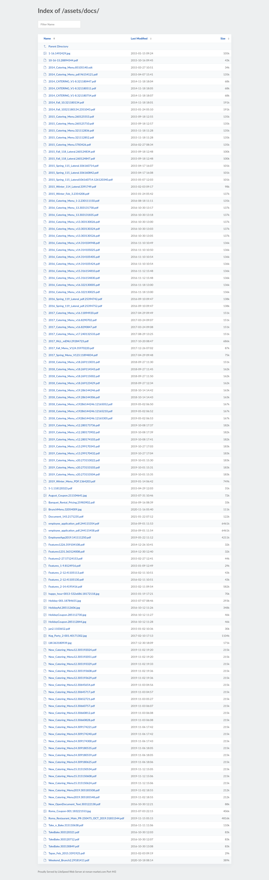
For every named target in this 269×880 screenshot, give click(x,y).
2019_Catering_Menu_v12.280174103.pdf (71, 439)
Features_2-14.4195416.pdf (62, 586)
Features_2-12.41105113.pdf (63, 572)
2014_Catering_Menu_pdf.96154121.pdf (70, 74)
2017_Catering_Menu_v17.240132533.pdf (71, 334)
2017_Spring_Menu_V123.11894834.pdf (70, 355)
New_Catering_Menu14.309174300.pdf (69, 741)
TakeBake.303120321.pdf (61, 832)
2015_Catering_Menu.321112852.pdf (68, 137)
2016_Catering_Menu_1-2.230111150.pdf (71, 200)
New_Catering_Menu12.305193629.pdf (69, 677)
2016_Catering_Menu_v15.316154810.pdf (71, 271)
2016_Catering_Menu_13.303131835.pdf (70, 214)
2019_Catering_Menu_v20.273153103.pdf (71, 467)
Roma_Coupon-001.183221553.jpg (67, 811)
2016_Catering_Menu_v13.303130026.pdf (71, 221)
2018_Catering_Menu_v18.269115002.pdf (71, 376)
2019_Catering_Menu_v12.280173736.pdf (71, 425)
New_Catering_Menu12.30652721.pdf (69, 699)
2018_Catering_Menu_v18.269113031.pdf (71, 362)
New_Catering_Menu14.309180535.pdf (69, 748)
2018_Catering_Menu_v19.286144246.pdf (71, 390)
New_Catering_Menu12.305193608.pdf (69, 670)
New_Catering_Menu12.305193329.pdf (69, 664)
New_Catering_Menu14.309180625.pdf (69, 762)
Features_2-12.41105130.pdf (63, 579)
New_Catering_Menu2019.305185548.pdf (71, 797)
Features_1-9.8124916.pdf (62, 565)
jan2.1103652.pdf (56, 628)
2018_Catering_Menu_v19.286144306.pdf (71, 397)
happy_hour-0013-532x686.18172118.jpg (71, 593)
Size (222, 38)
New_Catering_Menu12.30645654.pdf (69, 684)
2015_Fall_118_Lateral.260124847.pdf (69, 158)
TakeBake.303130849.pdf (61, 846)
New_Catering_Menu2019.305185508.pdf (71, 790)
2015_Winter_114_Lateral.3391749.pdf (69, 186)
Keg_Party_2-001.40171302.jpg (65, 635)
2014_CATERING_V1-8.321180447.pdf (69, 81)
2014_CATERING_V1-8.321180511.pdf (69, 88)
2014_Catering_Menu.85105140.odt (67, 67)
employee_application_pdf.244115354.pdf (71, 523)
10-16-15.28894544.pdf (60, 60)
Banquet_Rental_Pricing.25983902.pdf (69, 502)
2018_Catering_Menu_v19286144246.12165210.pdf (78, 411)
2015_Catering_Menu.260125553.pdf (68, 116)
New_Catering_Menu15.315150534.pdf (69, 769)
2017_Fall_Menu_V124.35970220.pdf (68, 348)
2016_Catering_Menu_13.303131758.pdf (70, 207)
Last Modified (139, 38)
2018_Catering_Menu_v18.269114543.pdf (71, 369)
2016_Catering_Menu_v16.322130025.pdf (71, 292)
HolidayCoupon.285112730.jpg (64, 614)
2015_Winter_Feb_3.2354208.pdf (66, 193)
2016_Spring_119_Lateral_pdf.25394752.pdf (72, 306)
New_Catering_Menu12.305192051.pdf (69, 656)
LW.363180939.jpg (57, 642)
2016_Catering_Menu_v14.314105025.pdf (71, 249)
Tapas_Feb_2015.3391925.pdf (64, 853)
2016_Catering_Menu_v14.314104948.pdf (71, 242)
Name (47, 38)
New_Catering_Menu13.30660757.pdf (69, 705)
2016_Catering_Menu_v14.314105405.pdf (71, 256)
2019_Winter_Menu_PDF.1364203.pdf (69, 481)
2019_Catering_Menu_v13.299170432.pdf (71, 453)
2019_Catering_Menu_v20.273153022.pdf (71, 460)
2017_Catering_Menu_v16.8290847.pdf (70, 327)
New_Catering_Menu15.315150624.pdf (69, 783)
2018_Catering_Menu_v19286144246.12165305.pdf (78, 418)
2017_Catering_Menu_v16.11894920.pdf (70, 312)
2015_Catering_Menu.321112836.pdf (68, 130)
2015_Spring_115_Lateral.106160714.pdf (71, 165)
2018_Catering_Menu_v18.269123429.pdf (71, 383)
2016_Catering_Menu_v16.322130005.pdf (71, 284)
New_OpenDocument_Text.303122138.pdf (71, 804)
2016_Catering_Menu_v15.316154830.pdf (71, 277)
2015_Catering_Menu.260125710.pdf (68, 123)
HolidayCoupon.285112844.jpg (64, 621)
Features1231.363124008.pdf (64, 551)
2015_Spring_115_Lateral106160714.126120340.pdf (78, 179)
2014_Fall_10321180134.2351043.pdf (69, 109)
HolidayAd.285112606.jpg (61, 607)
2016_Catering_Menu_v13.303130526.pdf (71, 235)
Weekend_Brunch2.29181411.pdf (66, 860)
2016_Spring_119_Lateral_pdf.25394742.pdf (72, 299)
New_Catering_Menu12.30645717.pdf (69, 692)
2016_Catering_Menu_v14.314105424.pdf (71, 263)
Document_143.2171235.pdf (63, 516)
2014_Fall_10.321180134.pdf (63, 102)
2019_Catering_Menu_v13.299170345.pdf (71, 446)
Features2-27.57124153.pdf (63, 558)
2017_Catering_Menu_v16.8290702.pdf (70, 320)
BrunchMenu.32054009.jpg (62, 509)
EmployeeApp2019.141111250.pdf (67, 537)
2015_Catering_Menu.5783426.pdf (67, 144)
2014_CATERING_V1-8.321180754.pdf (69, 95)
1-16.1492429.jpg (56, 53)
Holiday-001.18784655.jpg (62, 600)
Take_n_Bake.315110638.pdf (63, 825)
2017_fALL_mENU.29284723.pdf (66, 341)
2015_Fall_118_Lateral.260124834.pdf (69, 151)
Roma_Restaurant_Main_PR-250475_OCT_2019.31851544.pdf (83, 818)
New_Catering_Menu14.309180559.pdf (69, 755)
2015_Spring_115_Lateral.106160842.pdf (71, 172)
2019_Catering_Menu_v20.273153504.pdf (71, 474)
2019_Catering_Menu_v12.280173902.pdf (71, 432)
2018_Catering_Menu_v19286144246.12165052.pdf (78, 404)
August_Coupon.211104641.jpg (65, 495)
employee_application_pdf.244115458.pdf (71, 530)
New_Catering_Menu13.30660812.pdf (69, 712)
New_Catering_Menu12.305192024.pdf (69, 649)
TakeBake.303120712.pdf (61, 839)
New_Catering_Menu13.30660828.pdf (69, 720)
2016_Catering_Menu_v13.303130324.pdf (71, 228)
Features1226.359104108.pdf (64, 544)
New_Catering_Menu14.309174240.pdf (69, 734)
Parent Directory (55, 46)
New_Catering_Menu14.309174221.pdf (69, 727)
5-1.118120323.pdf (57, 488)
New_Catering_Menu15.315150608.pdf (69, 776)
